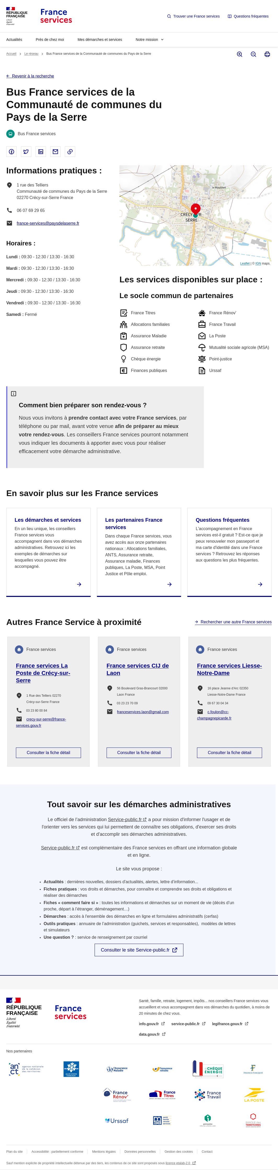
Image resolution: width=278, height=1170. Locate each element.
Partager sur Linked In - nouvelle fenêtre (41, 151)
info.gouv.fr (149, 1024)
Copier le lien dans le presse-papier (70, 151)
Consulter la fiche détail (48, 752)
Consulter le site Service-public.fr (135, 950)
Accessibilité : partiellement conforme (57, 1151)
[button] (195, 209)
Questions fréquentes (251, 16)
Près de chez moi (50, 39)
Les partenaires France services (134, 523)
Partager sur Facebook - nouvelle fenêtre (11, 151)
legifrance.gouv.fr (228, 1024)
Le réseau (31, 54)
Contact (207, 1151)
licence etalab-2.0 (178, 1163)
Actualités (14, 39)
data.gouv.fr (150, 1034)
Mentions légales (104, 1151)
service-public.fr (186, 1024)
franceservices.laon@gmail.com (143, 712)
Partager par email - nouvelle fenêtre (55, 151)
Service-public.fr (125, 819)
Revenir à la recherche (33, 76)
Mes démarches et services (100, 39)
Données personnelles (140, 1151)
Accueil (11, 54)
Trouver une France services (196, 16)
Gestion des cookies (179, 1151)
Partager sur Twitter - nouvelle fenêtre (26, 151)
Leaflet (245, 263)
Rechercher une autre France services (236, 622)
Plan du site (14, 1151)
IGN (258, 263)
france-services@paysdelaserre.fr (48, 223)
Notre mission (147, 39)
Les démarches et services (48, 520)
